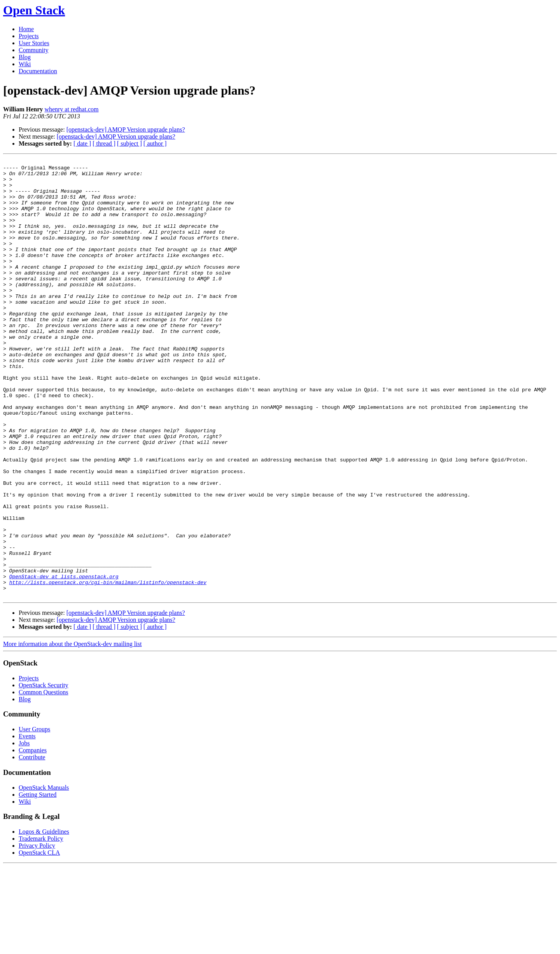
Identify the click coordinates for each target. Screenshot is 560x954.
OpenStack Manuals (44, 875)
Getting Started (37, 882)
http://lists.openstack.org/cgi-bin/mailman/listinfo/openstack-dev (107, 667)
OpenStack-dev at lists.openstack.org (64, 660)
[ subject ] (129, 143)
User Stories (34, 43)
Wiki (25, 64)
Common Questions (43, 779)
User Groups (34, 816)
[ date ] (82, 143)
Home (26, 29)
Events (27, 823)
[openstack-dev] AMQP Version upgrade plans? (125, 129)
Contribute (32, 844)
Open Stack (34, 10)
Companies (33, 837)
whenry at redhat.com (71, 109)
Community (33, 50)
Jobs (24, 830)
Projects (29, 36)
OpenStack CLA (39, 940)
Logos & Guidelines (44, 919)
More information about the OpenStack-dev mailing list (72, 731)
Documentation (38, 71)
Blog (25, 57)
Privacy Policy (37, 933)
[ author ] (155, 143)
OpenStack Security (43, 772)
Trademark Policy (41, 926)
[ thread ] (104, 143)
